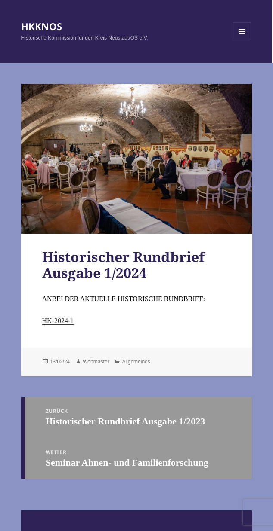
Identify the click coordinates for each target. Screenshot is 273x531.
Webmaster (96, 362)
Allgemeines (136, 362)
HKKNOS (41, 26)
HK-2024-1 (58, 320)
